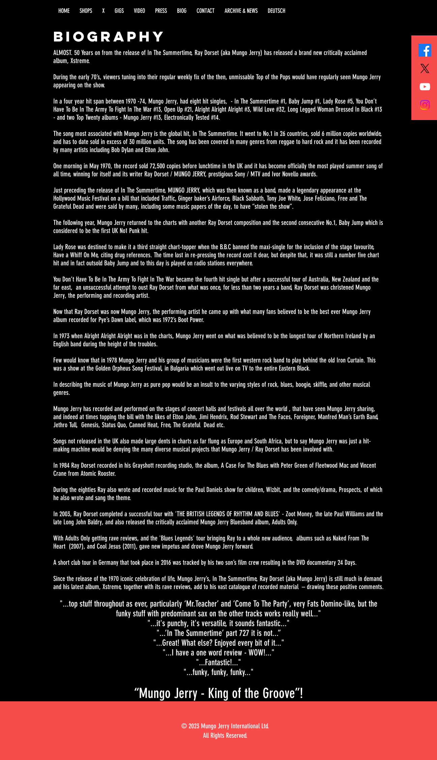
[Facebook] (424, 50)
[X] (424, 68)
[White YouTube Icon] (424, 86)
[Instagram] (424, 104)
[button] (86, 11)
